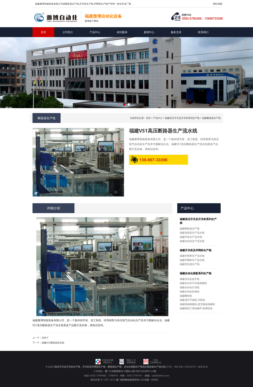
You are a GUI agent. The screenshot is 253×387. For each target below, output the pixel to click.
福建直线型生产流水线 (192, 232)
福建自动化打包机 (190, 287)
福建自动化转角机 (190, 291)
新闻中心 (149, 32)
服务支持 (176, 32)
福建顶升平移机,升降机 (192, 299)
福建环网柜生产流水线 (192, 260)
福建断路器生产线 (211, 117)
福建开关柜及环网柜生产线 (195, 250)
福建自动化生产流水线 (192, 241)
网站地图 (217, 3)
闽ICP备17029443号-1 (186, 366)
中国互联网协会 (155, 361)
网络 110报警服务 (131, 361)
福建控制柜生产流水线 (192, 255)
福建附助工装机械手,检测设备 (196, 308)
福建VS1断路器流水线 (53, 342)
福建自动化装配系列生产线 (195, 273)
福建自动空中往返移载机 (193, 283)
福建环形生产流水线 (191, 236)
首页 (43, 32)
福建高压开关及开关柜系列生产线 (182, 117)
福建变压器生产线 (190, 264)
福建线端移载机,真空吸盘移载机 (197, 304)
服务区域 (203, 366)
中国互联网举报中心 (107, 361)
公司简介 (68, 32)
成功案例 (122, 32)
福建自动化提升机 (190, 279)
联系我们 (203, 32)
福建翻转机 (186, 295)
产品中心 (95, 32)
